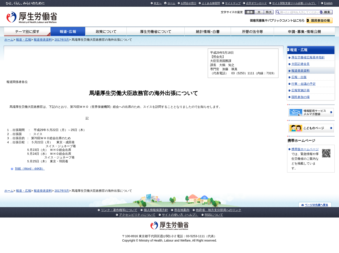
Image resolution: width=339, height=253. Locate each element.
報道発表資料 (43, 39)
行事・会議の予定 (303, 83)
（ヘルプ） (309, 3)
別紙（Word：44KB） (30, 168)
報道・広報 (68, 31)
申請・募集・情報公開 (304, 31)
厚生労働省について (155, 31)
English (328, 3)
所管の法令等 (252, 31)
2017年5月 (61, 39)
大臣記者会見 (300, 64)
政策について (105, 31)
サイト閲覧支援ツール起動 (287, 3)
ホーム (171, 3)
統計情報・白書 (208, 31)
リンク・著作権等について (119, 210)
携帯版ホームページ (305, 149)
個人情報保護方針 (156, 210)
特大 (268, 12)
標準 (249, 12)
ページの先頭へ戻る (315, 205)
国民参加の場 (320, 20)
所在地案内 (181, 210)
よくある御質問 (211, 3)
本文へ (158, 3)
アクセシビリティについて (137, 214)
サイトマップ (233, 3)
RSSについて (214, 214)
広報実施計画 (300, 90)
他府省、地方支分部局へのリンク (218, 210)
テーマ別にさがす (27, 32)
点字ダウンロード (256, 3)
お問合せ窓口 (188, 3)
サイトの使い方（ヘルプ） (180, 214)
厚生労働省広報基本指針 (308, 57)
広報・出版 (299, 77)
